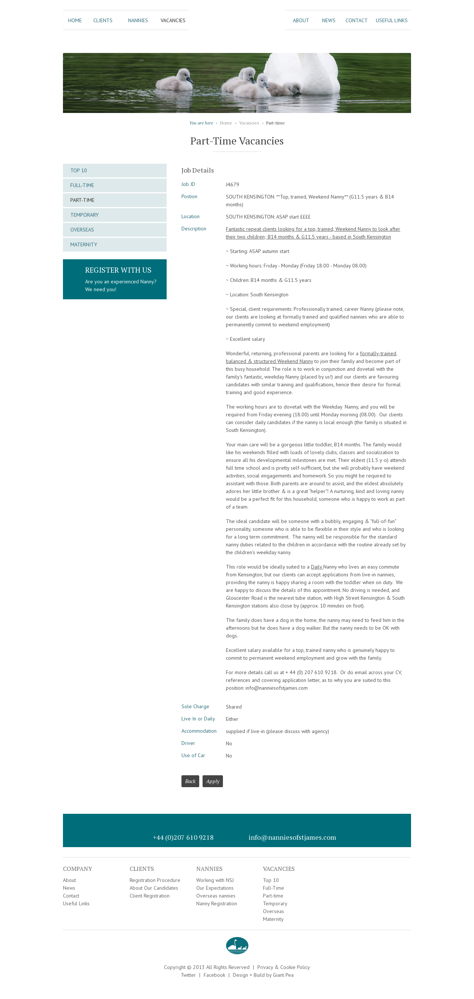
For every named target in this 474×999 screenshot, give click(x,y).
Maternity (83, 244)
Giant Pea (283, 975)
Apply (212, 781)
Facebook (214, 975)
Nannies (138, 20)
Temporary (84, 215)
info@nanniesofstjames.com (292, 837)
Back (190, 781)
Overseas (82, 229)
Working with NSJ (215, 880)
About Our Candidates (154, 888)
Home (75, 20)
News (329, 20)
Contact (357, 20)
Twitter (188, 975)
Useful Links (392, 20)
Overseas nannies (216, 895)
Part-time (82, 200)
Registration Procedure (155, 880)
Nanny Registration (216, 903)
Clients (103, 20)
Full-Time (82, 185)
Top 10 (78, 170)
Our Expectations (215, 888)
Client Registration (150, 895)
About (301, 20)
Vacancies (173, 20)
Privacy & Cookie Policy (283, 967)
